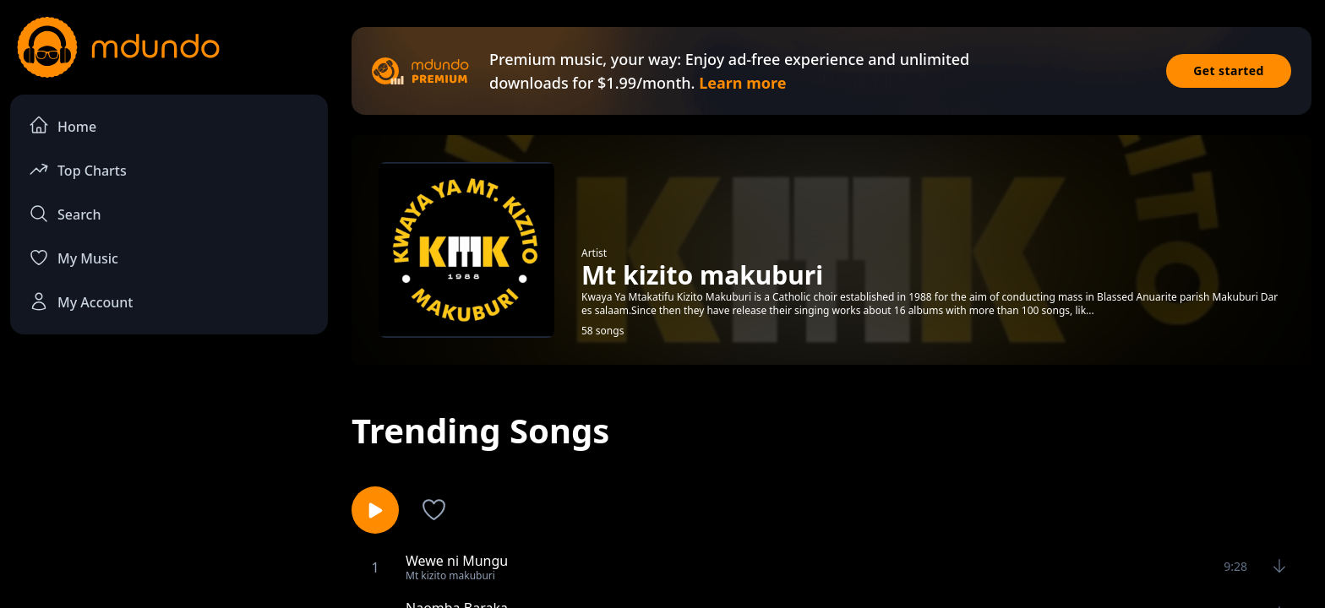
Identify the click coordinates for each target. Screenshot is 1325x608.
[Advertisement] (169, 486)
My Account (81, 301)
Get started (1228, 70)
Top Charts (78, 169)
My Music (73, 257)
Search (65, 214)
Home (62, 125)
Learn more (742, 83)
